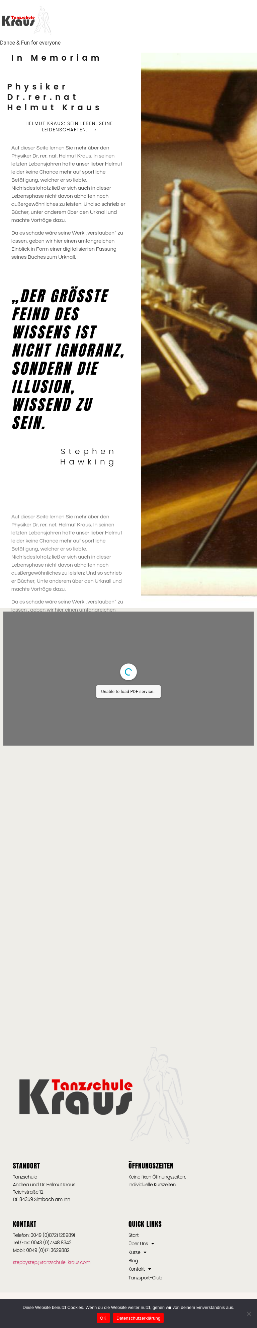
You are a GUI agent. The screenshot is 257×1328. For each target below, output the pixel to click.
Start (133, 1235)
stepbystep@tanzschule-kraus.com (51, 1262)
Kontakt (139, 1269)
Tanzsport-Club (145, 1277)
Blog (133, 1260)
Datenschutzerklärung (138, 1318)
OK (103, 1318)
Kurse (137, 1252)
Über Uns (141, 1243)
